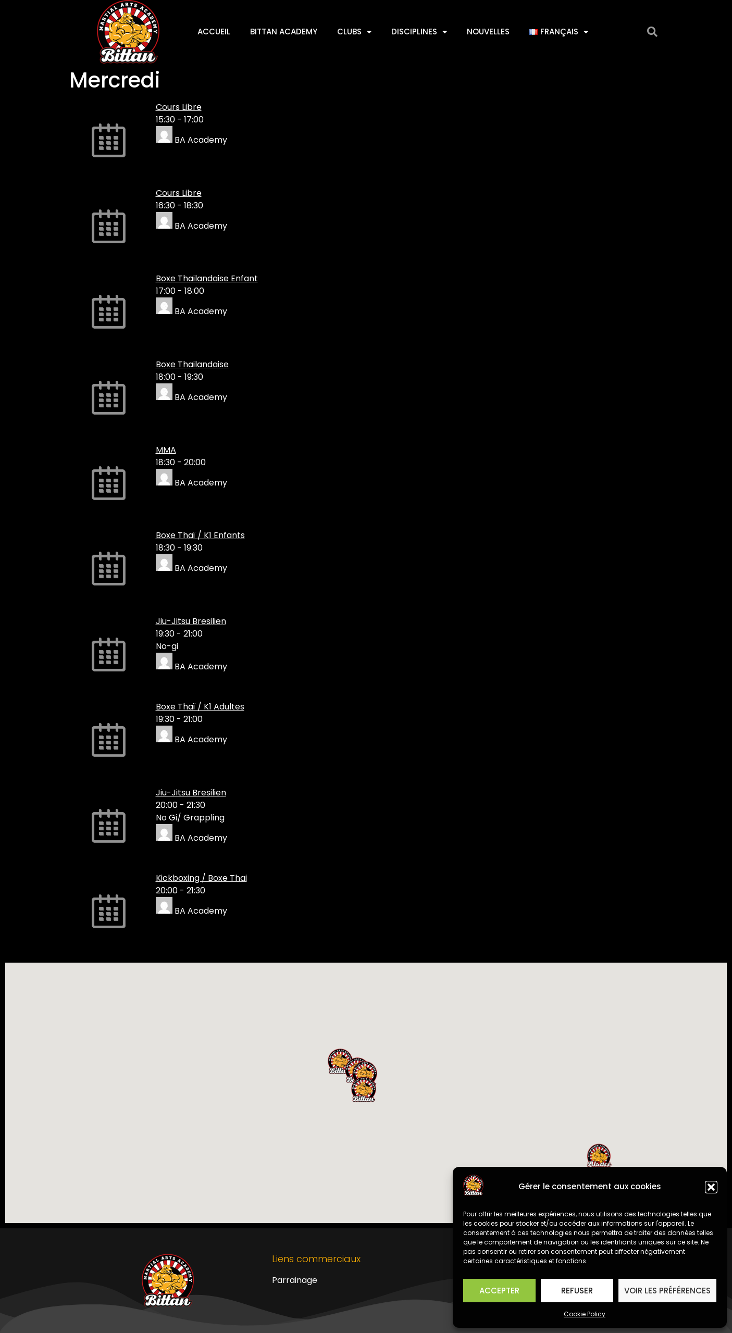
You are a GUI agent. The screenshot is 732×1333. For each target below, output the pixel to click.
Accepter (499, 1290)
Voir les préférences (667, 1290)
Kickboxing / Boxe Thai (201, 878)
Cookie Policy (584, 1314)
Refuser (577, 1290)
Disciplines (419, 32)
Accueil (213, 31)
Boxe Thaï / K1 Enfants (200, 535)
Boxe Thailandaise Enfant (207, 278)
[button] (711, 1187)
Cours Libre (179, 107)
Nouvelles (488, 31)
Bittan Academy (283, 31)
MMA (166, 450)
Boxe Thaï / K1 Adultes (200, 707)
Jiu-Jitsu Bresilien (191, 621)
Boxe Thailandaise (192, 364)
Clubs (354, 32)
